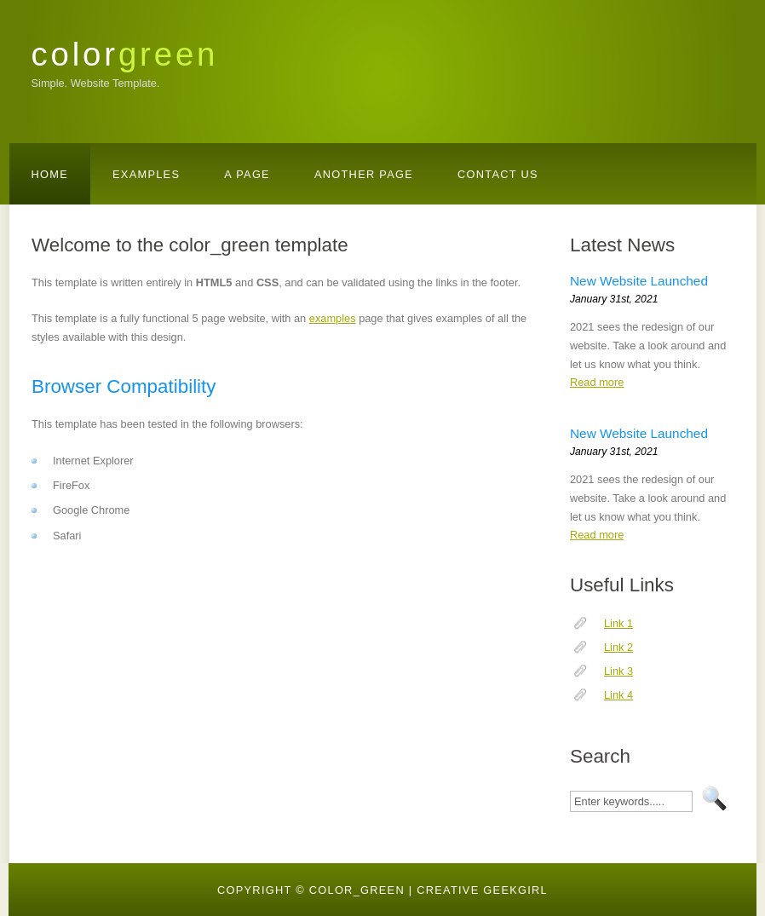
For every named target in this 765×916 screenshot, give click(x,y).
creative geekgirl (482, 890)
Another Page (363, 174)
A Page (247, 174)
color (125, 54)
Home (50, 174)
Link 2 (618, 647)
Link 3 (618, 671)
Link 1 (618, 623)
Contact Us (497, 174)
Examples (146, 174)
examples (332, 318)
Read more (597, 382)
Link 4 (618, 694)
